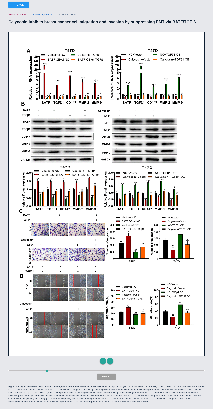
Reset (106, 376)
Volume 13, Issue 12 (42, 14)
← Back (18, 4)
